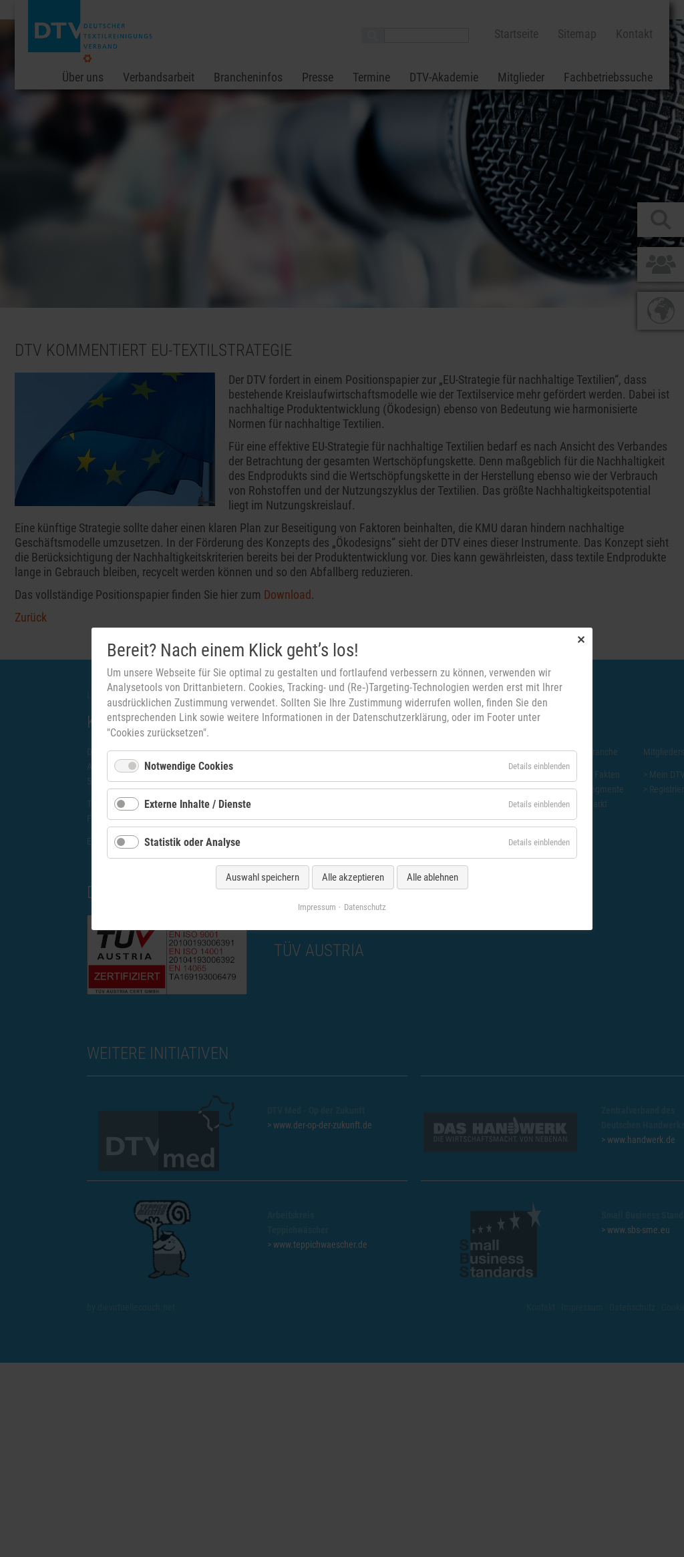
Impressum (317, 906)
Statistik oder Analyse (192, 842)
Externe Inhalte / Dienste (197, 804)
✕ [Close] (580, 639)
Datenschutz (365, 906)
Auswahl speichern (262, 877)
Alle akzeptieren (353, 877)
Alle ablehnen (432, 877)
